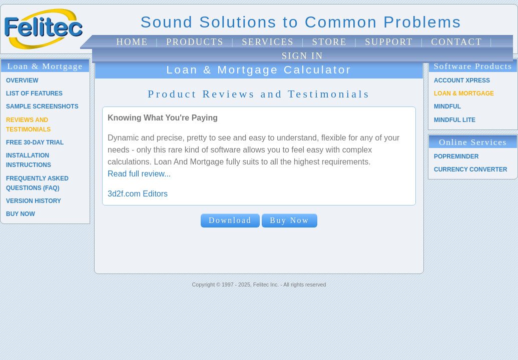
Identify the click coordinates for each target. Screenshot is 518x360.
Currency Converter (470, 169)
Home (132, 41)
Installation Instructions (28, 160)
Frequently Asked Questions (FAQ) (37, 183)
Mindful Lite (454, 120)
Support (389, 41)
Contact (456, 41)
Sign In (303, 55)
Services (268, 41)
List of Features (34, 93)
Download (230, 220)
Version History (33, 201)
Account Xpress (462, 80)
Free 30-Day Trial (35, 142)
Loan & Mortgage (464, 93)
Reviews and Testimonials (28, 124)
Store (329, 41)
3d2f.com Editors (138, 194)
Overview (22, 80)
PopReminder (456, 156)
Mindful (447, 106)
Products (195, 41)
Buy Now (289, 220)
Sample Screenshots (42, 106)
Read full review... (139, 174)
